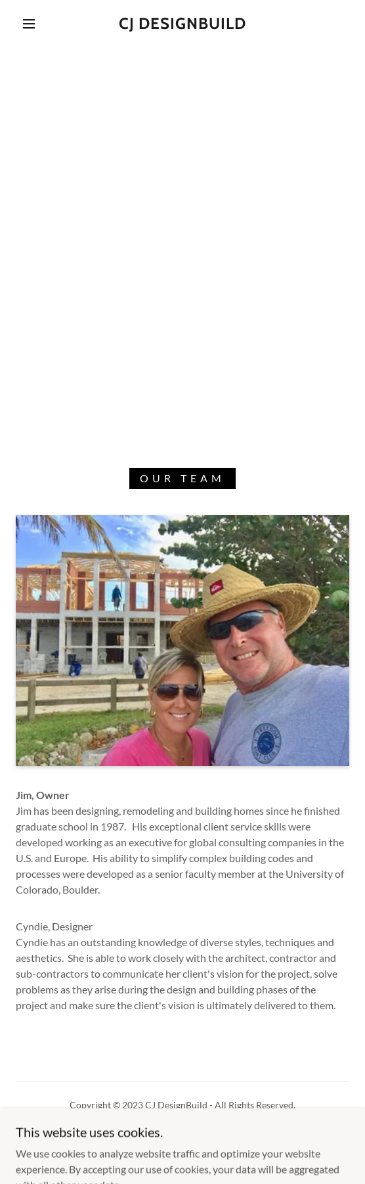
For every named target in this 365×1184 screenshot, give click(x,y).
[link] (182, 24)
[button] (32, 24)
